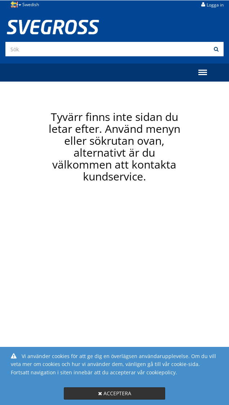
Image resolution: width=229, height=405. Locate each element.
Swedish (25, 4)
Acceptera (114, 393)
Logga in (215, 5)
